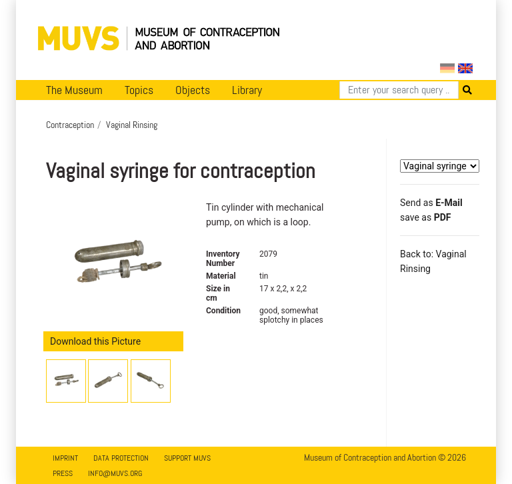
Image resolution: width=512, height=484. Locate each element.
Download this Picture (95, 341)
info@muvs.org (115, 473)
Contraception (70, 125)
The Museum (74, 90)
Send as (431, 202)
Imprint (65, 458)
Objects (192, 90)
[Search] (399, 90)
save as (425, 217)
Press (63, 473)
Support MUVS (187, 458)
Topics (139, 90)
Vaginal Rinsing (131, 125)
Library (247, 90)
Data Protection (121, 458)
